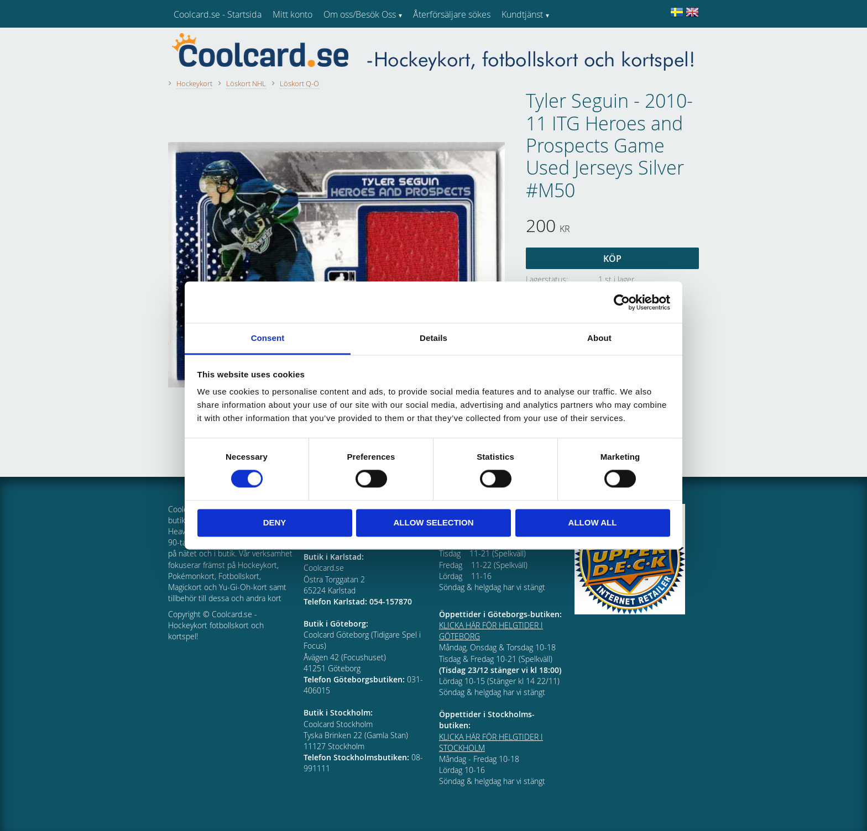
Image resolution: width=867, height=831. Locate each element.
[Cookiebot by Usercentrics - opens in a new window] (621, 302)
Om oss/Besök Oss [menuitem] (359, 14)
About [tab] (599, 338)
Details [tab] (433, 338)
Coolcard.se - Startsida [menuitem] (218, 14)
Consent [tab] (268, 338)
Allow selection (434, 522)
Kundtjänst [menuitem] (522, 14)
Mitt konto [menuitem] (292, 14)
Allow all (592, 522)
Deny (274, 522)
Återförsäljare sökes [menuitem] (451, 14)
